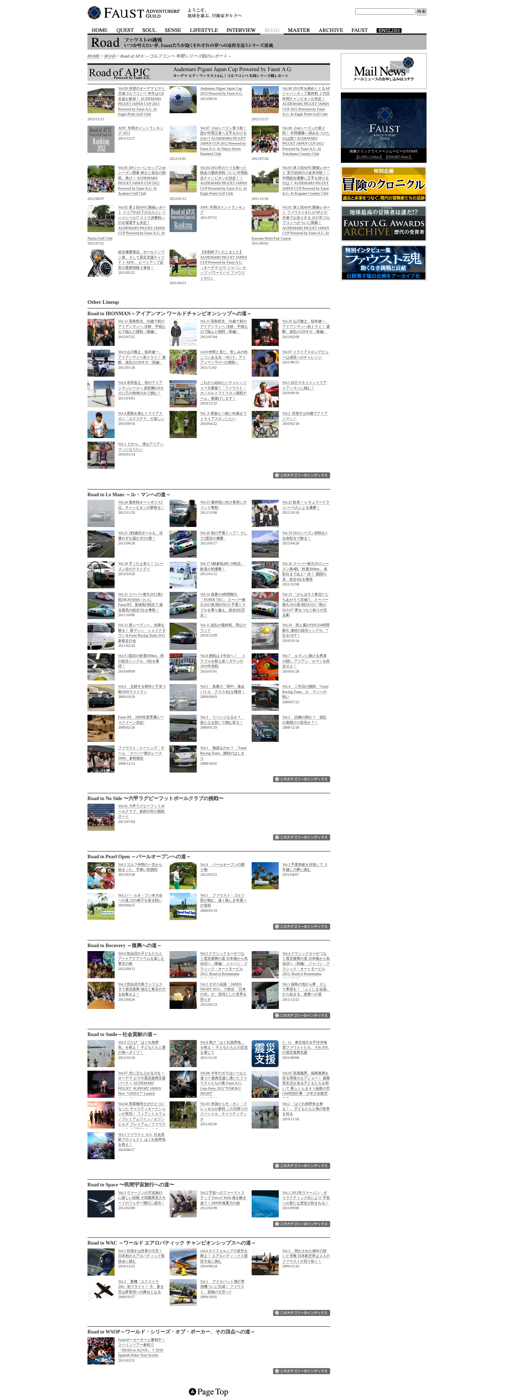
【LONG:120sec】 (369, 157)
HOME (93, 56)
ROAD (110, 56)
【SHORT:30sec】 (398, 157)
